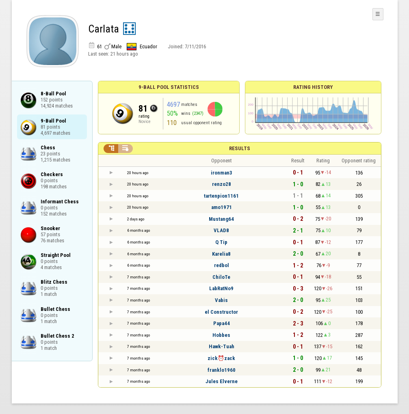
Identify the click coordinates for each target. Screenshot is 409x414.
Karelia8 (221, 254)
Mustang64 (221, 219)
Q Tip (221, 242)
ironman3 (221, 173)
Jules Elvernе (222, 381)
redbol (221, 265)
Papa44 (221, 323)
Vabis (221, 300)
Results (239, 148)
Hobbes (221, 335)
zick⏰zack (221, 358)
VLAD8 (221, 230)
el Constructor (221, 312)
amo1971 (221, 207)
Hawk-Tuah (221, 346)
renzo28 (221, 184)
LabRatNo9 (221, 288)
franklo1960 (222, 370)
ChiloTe (221, 277)
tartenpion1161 (221, 196)
